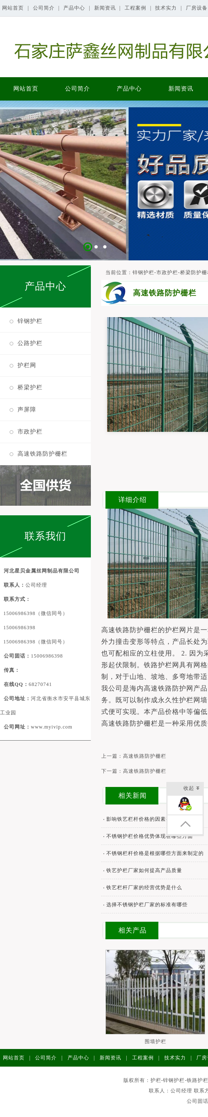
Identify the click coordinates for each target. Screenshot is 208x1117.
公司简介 (44, 8)
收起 (191, 788)
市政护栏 (30, 432)
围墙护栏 (155, 1041)
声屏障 (27, 409)
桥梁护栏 (30, 387)
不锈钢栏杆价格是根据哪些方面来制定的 (155, 853)
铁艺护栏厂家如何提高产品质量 (144, 870)
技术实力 (166, 8)
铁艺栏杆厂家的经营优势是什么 (144, 887)
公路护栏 (30, 343)
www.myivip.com (52, 727)
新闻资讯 (106, 8)
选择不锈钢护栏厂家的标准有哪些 (147, 905)
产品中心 (75, 8)
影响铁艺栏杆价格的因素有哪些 (144, 819)
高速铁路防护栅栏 (43, 454)
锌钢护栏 (30, 321)
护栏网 (27, 365)
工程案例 (136, 8)
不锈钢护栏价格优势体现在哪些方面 (149, 836)
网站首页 (13, 8)
